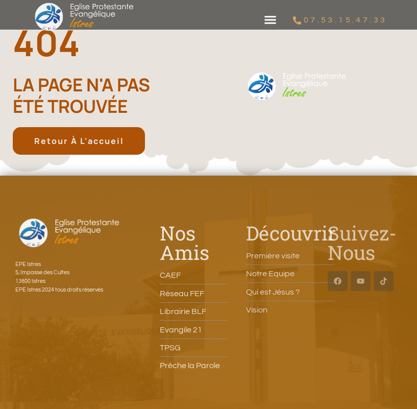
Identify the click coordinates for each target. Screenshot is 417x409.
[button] (270, 20)
